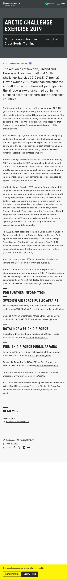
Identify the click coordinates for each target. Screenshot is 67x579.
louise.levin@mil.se (47, 319)
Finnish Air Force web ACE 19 (16, 422)
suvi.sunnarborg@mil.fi (46, 365)
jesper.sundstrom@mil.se (51, 309)
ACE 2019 (14, 444)
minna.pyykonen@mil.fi (40, 355)
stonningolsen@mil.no (37, 337)
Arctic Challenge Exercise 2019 (17, 63)
